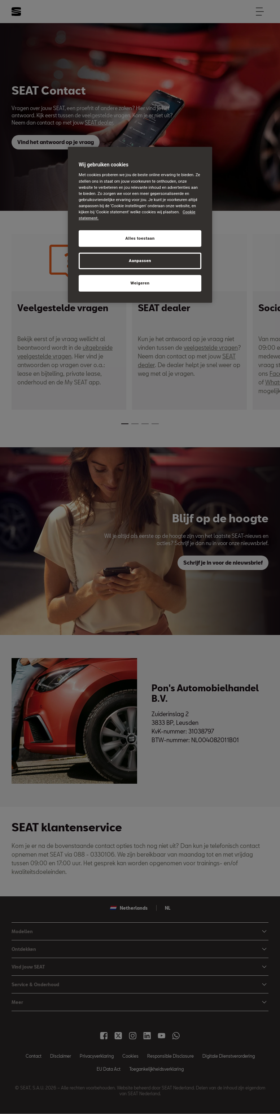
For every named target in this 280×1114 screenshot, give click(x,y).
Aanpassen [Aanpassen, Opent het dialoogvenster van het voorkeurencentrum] (140, 260)
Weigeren (139, 283)
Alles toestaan (139, 238)
